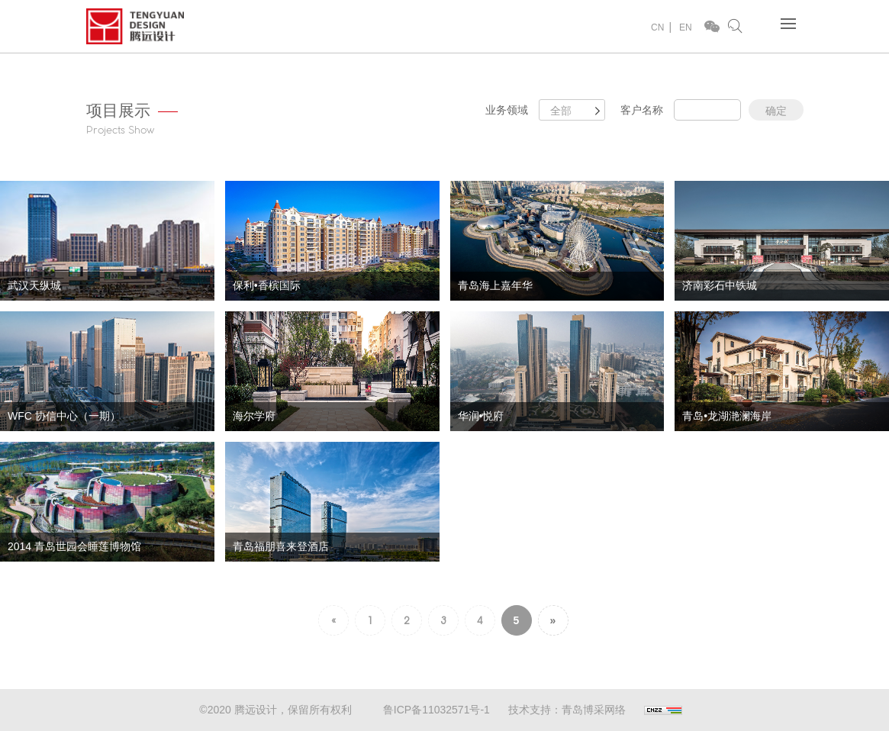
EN (685, 27)
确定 (776, 111)
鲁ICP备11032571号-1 (436, 710)
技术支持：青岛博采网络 (567, 710)
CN (657, 27)
